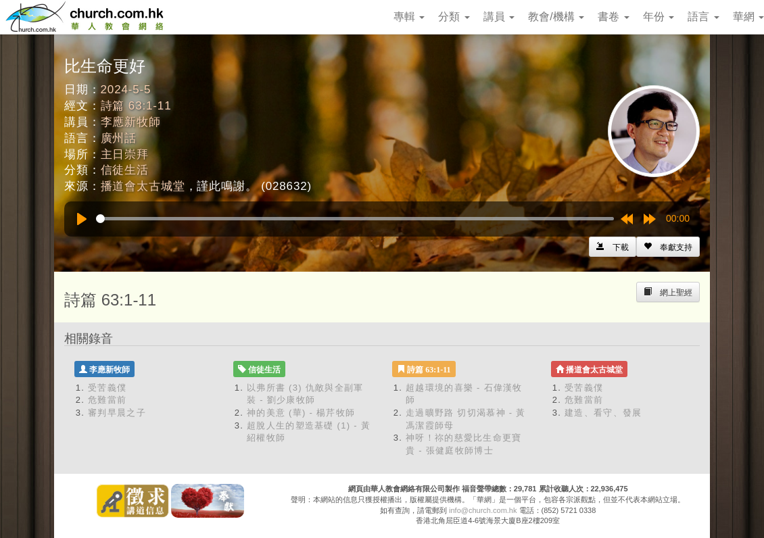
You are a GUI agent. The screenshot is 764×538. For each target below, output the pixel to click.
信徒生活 (125, 170)
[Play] (82, 219)
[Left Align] (668, 247)
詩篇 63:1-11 (136, 105)
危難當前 (107, 400)
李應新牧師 (131, 122)
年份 (658, 16)
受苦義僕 (107, 388)
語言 (703, 16)
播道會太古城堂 (143, 186)
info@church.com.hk (483, 510)
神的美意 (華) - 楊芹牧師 (301, 413)
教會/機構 (556, 16)
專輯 (409, 16)
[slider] (355, 218)
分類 (453, 16)
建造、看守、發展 (603, 413)
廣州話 (119, 138)
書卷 (613, 16)
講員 (499, 16)
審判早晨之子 (117, 413)
